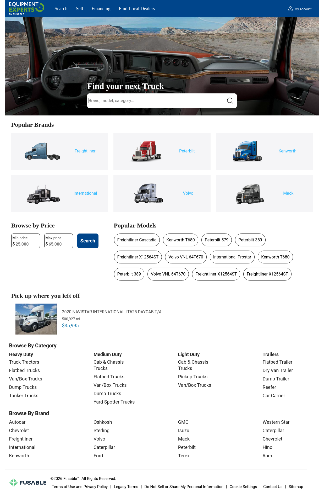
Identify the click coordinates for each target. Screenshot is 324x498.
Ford (98, 455)
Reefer (269, 387)
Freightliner (21, 439)
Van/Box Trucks (25, 379)
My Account (303, 9)
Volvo (99, 439)
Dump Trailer (275, 379)
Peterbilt (187, 447)
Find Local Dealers (137, 8)
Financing (101, 8)
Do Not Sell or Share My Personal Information (183, 486)
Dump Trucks (23, 387)
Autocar (17, 422)
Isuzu (183, 430)
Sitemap (296, 486)
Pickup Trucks (192, 376)
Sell (79, 8)
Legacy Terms (126, 486)
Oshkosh (103, 422)
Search (61, 8)
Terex (184, 455)
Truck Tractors (24, 362)
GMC (183, 422)
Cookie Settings (243, 486)
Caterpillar (104, 447)
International (22, 447)
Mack (184, 439)
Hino (267, 447)
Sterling (101, 430)
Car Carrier (273, 395)
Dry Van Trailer (277, 370)
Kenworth (19, 455)
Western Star (275, 422)
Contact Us (273, 486)
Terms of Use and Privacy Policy (80, 486)
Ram (267, 455)
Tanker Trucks (24, 395)
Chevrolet (19, 430)
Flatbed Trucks (24, 370)
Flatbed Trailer (277, 362)
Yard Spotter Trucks (114, 402)
